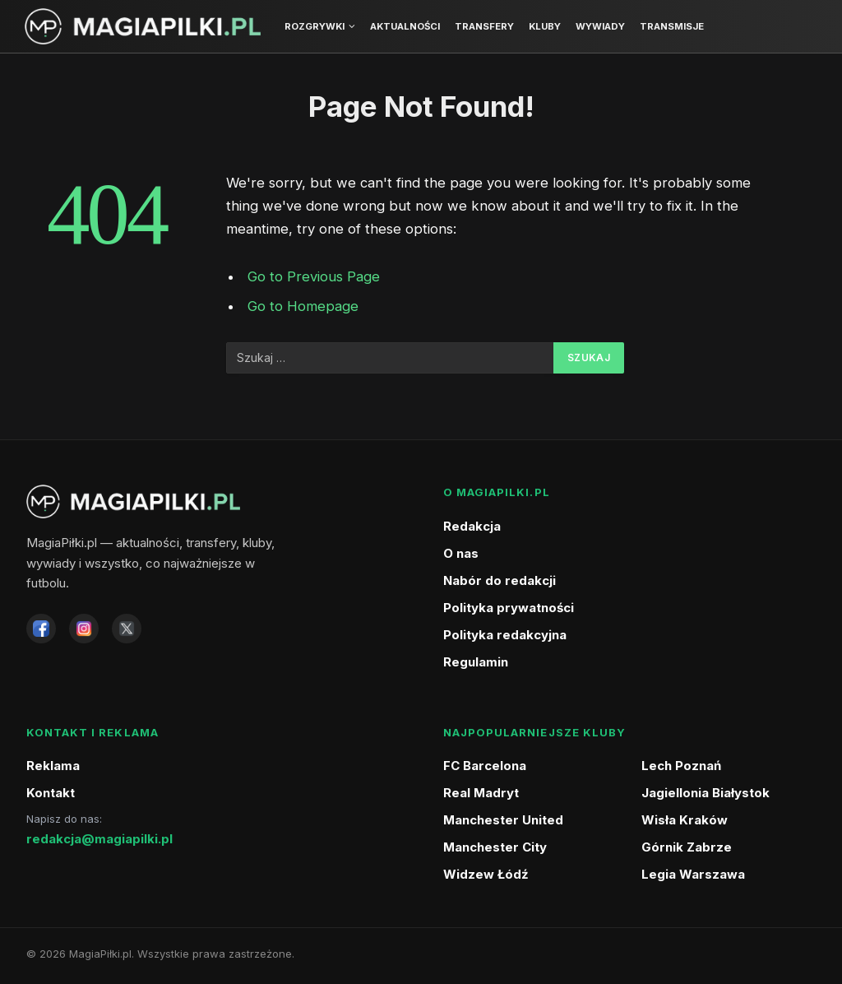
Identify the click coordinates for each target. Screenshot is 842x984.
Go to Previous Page (314, 276)
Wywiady (600, 26)
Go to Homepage (303, 306)
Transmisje (672, 26)
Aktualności (405, 26)
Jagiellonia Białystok (705, 793)
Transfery (484, 26)
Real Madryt (481, 793)
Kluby (545, 26)
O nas (461, 553)
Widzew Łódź (486, 874)
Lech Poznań (681, 765)
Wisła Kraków (684, 820)
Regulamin (475, 662)
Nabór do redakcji (499, 580)
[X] (126, 628)
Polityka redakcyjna (505, 635)
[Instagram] (84, 628)
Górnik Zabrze (686, 847)
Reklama (53, 765)
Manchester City (495, 847)
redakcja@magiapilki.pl (99, 839)
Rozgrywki (315, 26)
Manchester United (503, 820)
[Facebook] (41, 628)
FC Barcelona (484, 765)
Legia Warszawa (693, 874)
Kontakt (50, 793)
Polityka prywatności (508, 607)
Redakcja (472, 526)
